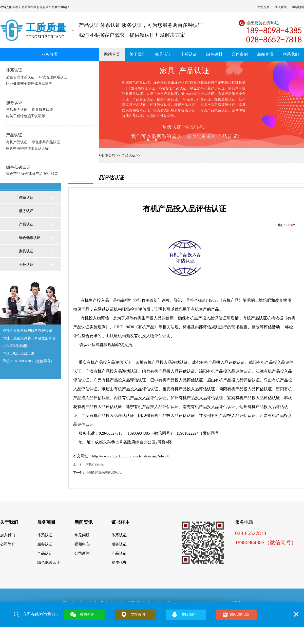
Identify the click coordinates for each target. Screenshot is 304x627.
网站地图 (298, 7)
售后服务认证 (16, 110)
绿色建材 (214, 54)
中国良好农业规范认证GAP (104, 472)
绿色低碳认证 (18, 167)
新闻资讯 (265, 54)
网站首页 (112, 54)
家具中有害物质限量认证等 (27, 148)
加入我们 (7, 535)
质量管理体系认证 (20, 77)
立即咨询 (138, 614)
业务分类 (50, 54)
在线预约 (188, 614)
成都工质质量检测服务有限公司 (33, 7)
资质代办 (119, 562)
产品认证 (14, 135)
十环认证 (189, 54)
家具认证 (163, 54)
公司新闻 (82, 553)
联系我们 (291, 54)
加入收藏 (281, 7)
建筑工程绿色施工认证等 (25, 116)
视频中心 (82, 544)
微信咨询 (87, 614)
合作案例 (240, 54)
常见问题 (82, 535)
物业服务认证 (42, 110)
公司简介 (7, 544)
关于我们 (137, 54)
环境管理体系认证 (53, 77)
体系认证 (14, 70)
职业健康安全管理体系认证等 (29, 84)
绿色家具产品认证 (46, 142)
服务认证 (14, 102)
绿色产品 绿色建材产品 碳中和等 (32, 174)
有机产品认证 (16, 142)
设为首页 (263, 7)
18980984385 (239, 614)
